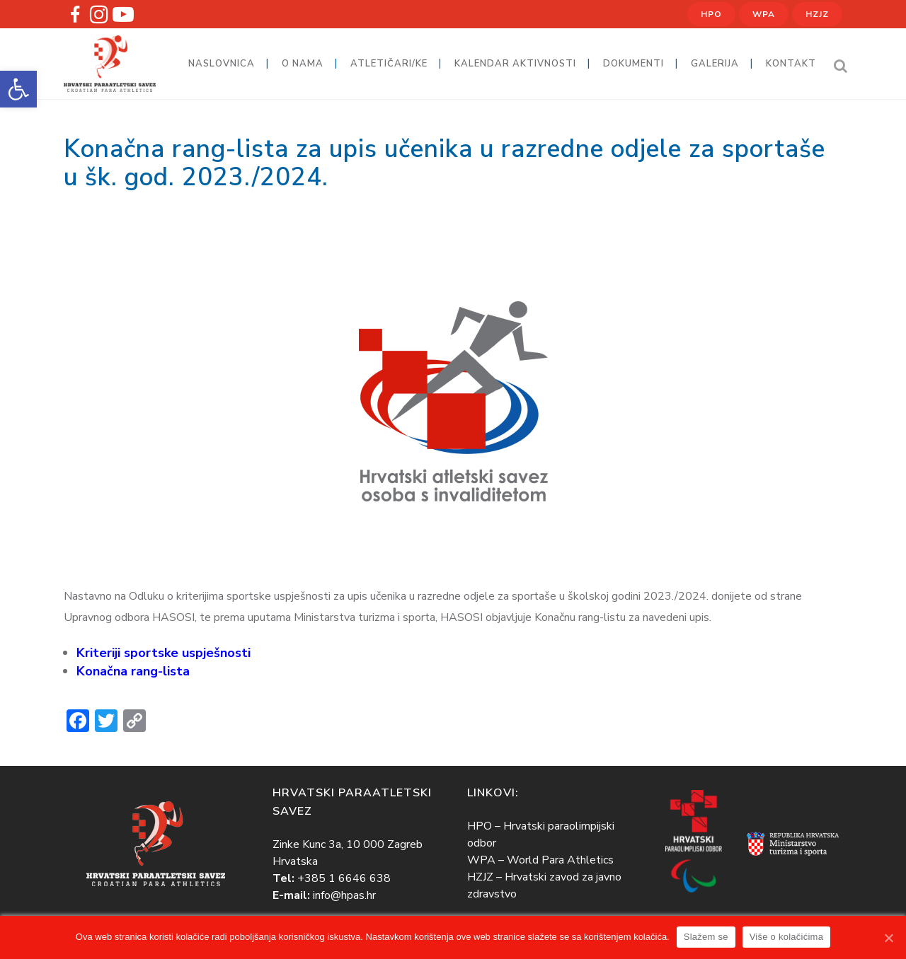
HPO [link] (711, 14)
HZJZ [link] (817, 14)
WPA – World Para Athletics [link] (540, 860)
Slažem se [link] (706, 936)
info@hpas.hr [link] (344, 895)
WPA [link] (763, 14)
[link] (18, 89)
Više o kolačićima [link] (786, 936)
